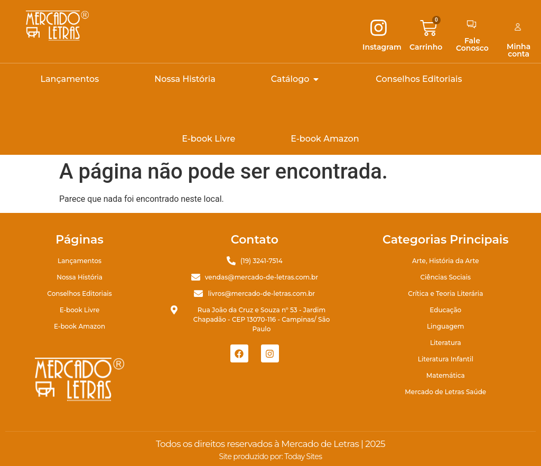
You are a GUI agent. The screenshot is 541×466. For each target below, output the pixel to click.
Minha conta (518, 50)
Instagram (382, 47)
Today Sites (303, 456)
